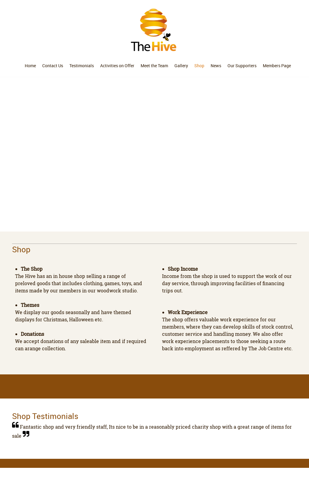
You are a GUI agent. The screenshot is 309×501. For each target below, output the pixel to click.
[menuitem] (30, 65)
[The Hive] (154, 28)
